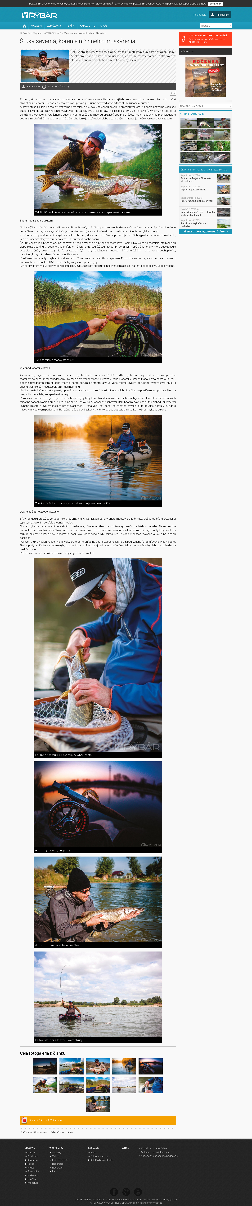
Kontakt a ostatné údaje (154, 1148)
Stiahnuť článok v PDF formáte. (45, 1120)
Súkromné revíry (99, 1156)
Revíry (93, 1152)
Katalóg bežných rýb (101, 1160)
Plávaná (31, 1179)
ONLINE (31, 1152)
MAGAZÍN (36, 25)
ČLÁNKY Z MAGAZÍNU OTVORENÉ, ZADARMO (204, 169)
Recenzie (57, 1167)
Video (55, 1156)
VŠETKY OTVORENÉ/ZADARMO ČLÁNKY (206, 231)
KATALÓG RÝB (87, 25)
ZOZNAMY (93, 1148)
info (173, 93)
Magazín (37, 33)
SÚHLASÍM (215, 3)
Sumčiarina (33, 1171)
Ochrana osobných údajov (155, 1152)
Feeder (31, 1163)
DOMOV (26, 33)
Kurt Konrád (33, 86)
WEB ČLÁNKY (54, 25)
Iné (53, 1171)
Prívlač (30, 1167)
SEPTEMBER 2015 (52, 33)
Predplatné (33, 1156)
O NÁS (103, 25)
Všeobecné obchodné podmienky (159, 1155)
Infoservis (32, 1182)
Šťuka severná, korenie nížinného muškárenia (84, 33)
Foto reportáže (60, 1160)
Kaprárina (32, 1160)
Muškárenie (33, 1175)
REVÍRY (71, 25)
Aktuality (56, 1152)
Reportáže (57, 1163)
